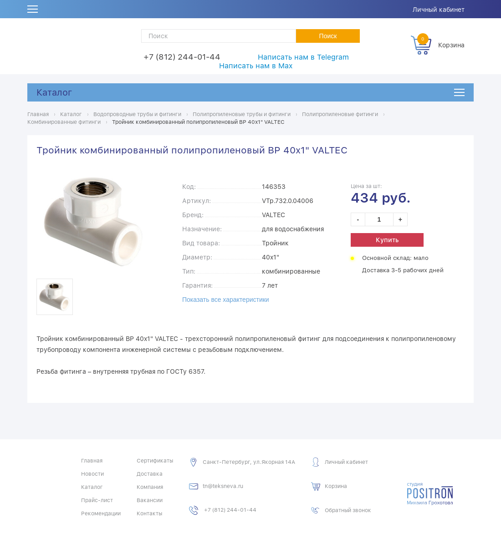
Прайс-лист (97, 500)
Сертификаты (155, 461)
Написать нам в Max (255, 65)
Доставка (150, 474)
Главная (91, 461)
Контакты (149, 513)
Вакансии (150, 500)
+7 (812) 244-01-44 (181, 56)
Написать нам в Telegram (303, 57)
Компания (150, 487)
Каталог (54, 92)
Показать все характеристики (225, 299)
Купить (387, 240)
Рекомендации (101, 513)
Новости (92, 474)
